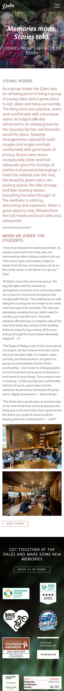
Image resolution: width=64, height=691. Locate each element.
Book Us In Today (32, 569)
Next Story (15, 523)
